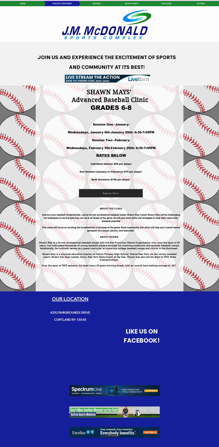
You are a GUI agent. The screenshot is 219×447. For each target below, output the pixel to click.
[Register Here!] (111, 193)
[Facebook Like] (142, 354)
